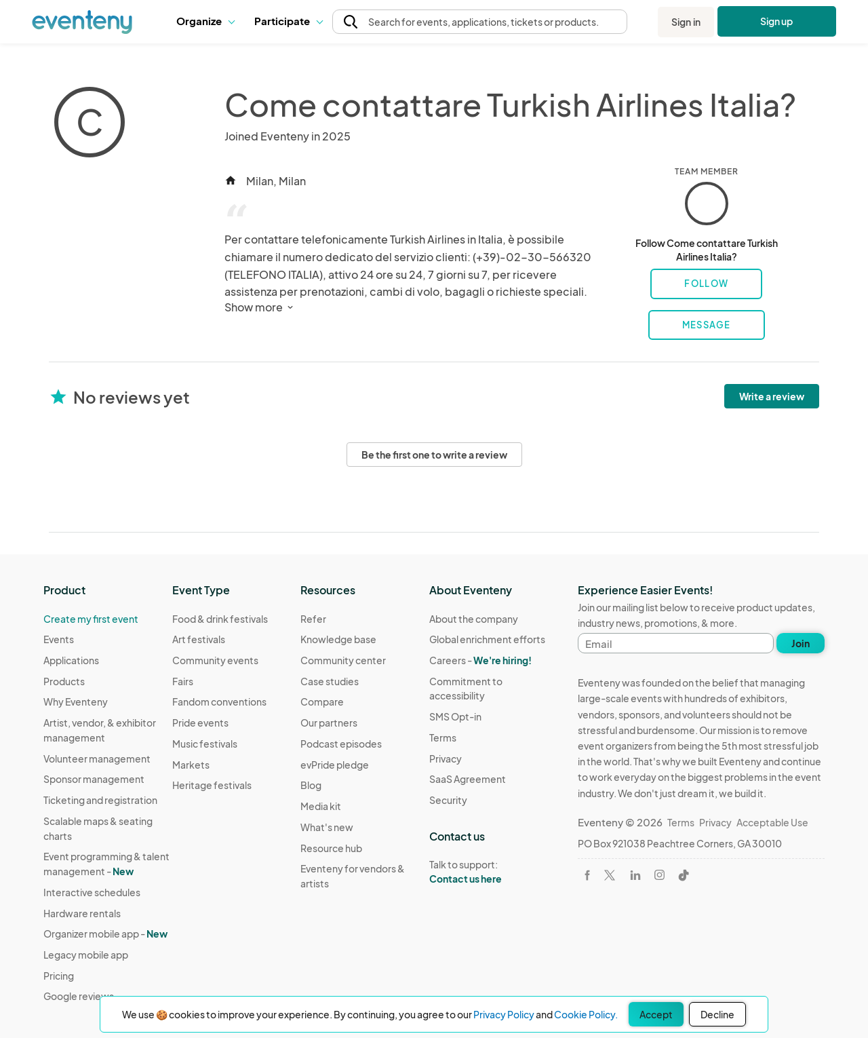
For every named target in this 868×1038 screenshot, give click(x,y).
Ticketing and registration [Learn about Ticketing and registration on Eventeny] (100, 800)
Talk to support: (493, 871)
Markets (191, 764)
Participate (288, 20)
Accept (656, 1014)
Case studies (329, 681)
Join (800, 643)
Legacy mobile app (85, 954)
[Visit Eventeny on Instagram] (659, 875)
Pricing (58, 975)
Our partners (328, 722)
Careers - (480, 660)
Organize (205, 20)
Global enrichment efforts (487, 639)
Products (64, 681)
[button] (205, 22)
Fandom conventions (219, 701)
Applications (71, 660)
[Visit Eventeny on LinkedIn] (635, 875)
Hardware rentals (82, 913)
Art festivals (198, 639)
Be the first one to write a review (434, 454)
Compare (322, 701)
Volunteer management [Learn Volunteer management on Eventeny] (97, 758)
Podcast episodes (341, 743)
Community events (215, 660)
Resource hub (331, 848)
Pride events (200, 722)
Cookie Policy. (586, 1014)
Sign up (776, 21)
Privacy (445, 758)
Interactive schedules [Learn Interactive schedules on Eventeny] (91, 892)
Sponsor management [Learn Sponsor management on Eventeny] (93, 779)
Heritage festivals (212, 785)
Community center (343, 660)
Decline (717, 1014)
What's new (326, 827)
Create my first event (90, 619)
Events (58, 639)
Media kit (320, 806)
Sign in (686, 22)
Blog (310, 785)
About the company (473, 619)
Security (448, 800)
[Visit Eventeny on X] (609, 875)
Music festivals (204, 743)
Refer (313, 619)
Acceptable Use (772, 822)
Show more (260, 307)
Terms (442, 737)
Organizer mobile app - (105, 933)
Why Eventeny (75, 701)
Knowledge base (338, 639)
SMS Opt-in (455, 716)
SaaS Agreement (467, 779)
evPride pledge (334, 764)
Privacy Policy (503, 1014)
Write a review (771, 396)
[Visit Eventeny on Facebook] (587, 875)
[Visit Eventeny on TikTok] (683, 875)
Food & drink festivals (220, 619)
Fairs (182, 681)
